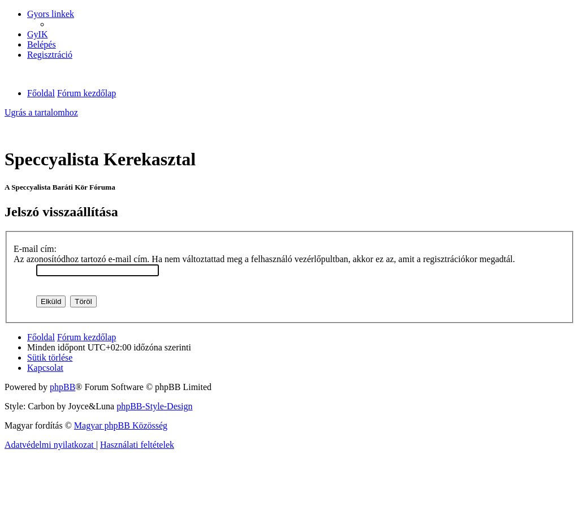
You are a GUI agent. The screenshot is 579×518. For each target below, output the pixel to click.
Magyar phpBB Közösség (120, 425)
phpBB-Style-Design (154, 406)
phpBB (62, 387)
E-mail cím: (35, 249)
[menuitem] (37, 34)
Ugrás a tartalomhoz (41, 112)
